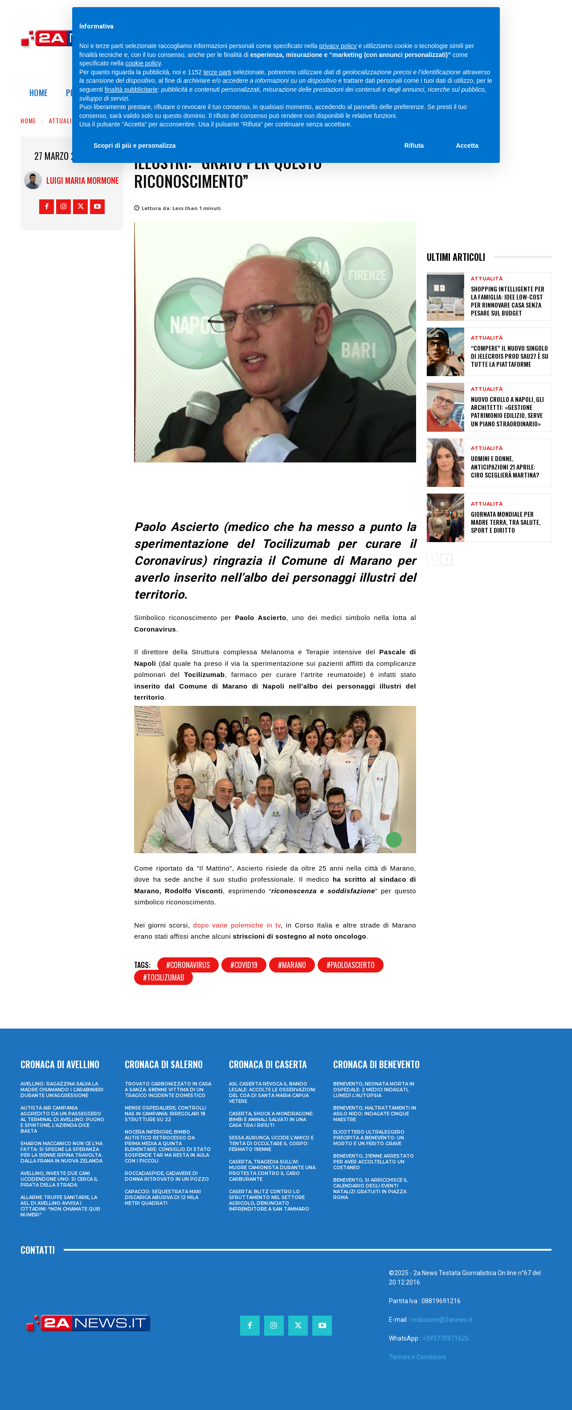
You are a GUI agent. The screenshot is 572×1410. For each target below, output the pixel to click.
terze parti (217, 72)
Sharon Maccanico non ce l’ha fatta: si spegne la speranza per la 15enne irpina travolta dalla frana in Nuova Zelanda (61, 1152)
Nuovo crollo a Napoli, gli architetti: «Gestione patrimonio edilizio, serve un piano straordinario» (507, 411)
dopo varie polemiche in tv (237, 925)
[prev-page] (432, 559)
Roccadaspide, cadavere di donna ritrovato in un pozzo (167, 1176)
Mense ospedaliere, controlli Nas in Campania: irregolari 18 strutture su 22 (165, 1113)
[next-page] (446, 559)
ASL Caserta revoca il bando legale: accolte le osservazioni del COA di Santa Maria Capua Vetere (272, 1092)
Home (28, 120)
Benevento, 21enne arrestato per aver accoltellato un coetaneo (373, 1162)
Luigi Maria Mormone (82, 180)
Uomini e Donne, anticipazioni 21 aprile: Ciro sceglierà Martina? (505, 466)
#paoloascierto (351, 965)
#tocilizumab (163, 977)
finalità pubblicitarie (131, 89)
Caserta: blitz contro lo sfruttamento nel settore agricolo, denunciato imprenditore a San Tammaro (269, 1200)
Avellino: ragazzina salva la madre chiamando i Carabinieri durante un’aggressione (61, 1089)
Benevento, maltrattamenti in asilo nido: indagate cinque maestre (374, 1113)
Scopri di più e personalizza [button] (135, 145)
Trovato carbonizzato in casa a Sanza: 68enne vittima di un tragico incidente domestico (168, 1089)
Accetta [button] (467, 145)
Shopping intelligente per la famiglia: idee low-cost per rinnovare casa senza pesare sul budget (507, 301)
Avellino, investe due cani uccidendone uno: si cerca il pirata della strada (59, 1179)
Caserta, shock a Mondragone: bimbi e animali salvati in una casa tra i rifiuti (271, 1119)
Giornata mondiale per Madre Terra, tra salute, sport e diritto (505, 522)
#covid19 (243, 965)
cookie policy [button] (143, 63)
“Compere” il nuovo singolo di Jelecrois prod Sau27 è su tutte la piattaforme (509, 356)
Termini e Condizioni (417, 1357)
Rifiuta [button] (414, 145)
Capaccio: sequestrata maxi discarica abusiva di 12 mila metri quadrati (163, 1197)
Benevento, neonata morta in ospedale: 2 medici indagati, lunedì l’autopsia (373, 1089)
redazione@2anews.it (441, 1319)
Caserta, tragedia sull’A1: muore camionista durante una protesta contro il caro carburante (272, 1170)
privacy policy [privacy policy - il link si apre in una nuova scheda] (338, 45)
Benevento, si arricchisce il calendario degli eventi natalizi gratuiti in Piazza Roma (370, 1188)
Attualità (63, 120)
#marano (292, 965)
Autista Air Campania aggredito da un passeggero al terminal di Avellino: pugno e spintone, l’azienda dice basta (62, 1119)
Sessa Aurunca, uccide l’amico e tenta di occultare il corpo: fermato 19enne (271, 1143)
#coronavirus (188, 965)
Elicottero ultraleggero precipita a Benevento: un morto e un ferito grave (368, 1138)
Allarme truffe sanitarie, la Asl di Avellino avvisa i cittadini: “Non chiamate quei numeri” (60, 1206)
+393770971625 (445, 1338)
